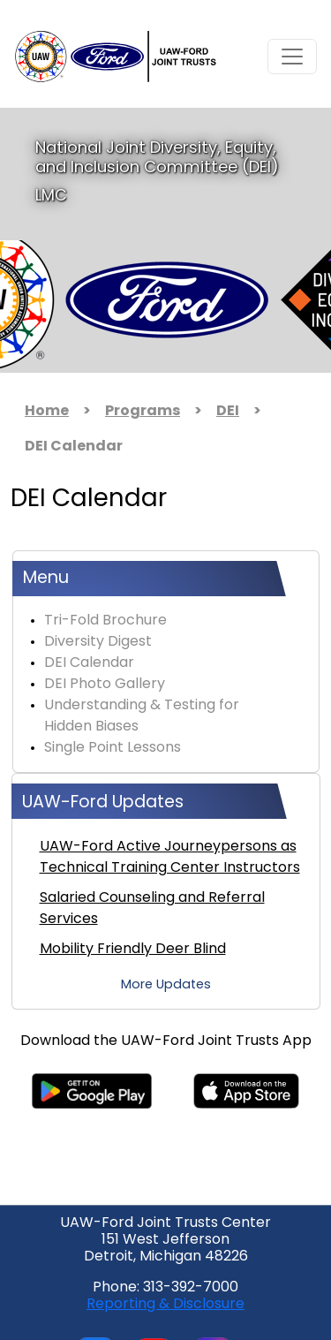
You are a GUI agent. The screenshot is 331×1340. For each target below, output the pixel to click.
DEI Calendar (89, 663)
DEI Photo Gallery (104, 685)
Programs (142, 412)
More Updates (166, 985)
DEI (227, 412)
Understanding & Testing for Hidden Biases (141, 716)
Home (47, 412)
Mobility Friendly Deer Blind (133, 950)
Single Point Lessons (112, 748)
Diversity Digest (98, 642)
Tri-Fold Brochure (105, 621)
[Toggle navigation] (292, 56)
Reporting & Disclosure (165, 1305)
